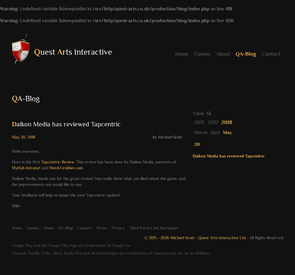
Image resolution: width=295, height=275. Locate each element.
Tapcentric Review (57, 162)
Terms (101, 228)
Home (182, 54)
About (223, 54)
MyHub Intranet (26, 167)
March (200, 132)
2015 (199, 122)
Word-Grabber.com (66, 167)
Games (202, 54)
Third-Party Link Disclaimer (153, 228)
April (215, 132)
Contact (271, 54)
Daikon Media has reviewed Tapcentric (229, 156)
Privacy (118, 228)
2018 (226, 122)
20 (197, 144)
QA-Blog (246, 54)
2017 (213, 122)
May (227, 132)
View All (202, 113)
